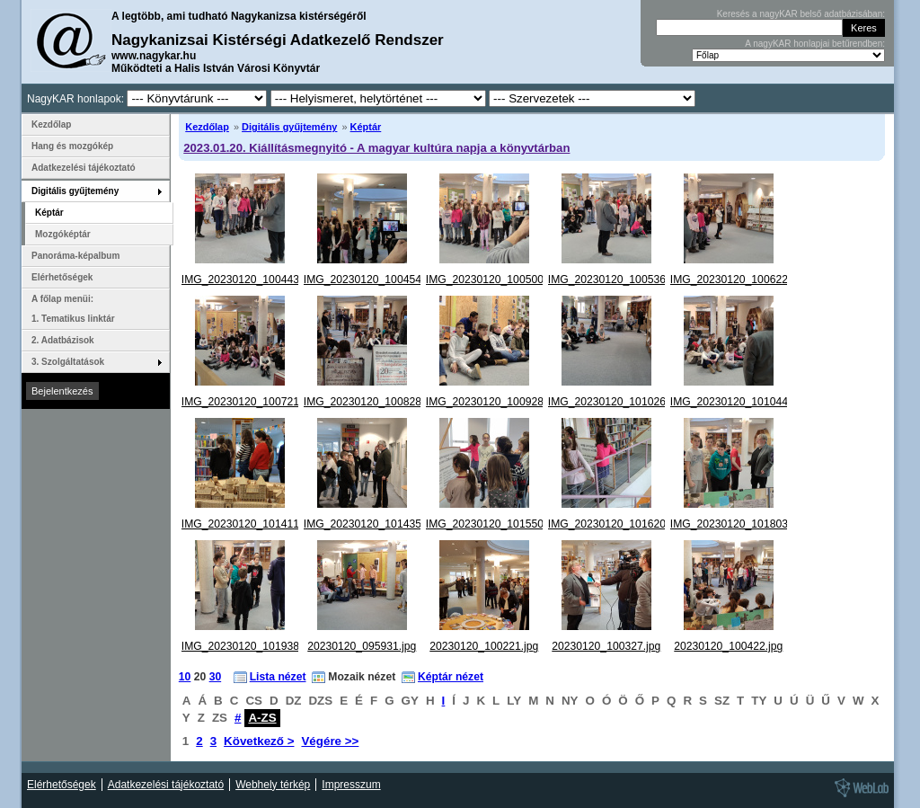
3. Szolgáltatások (67, 362)
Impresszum (351, 784)
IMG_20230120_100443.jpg (249, 279)
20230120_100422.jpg (728, 646)
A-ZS (262, 717)
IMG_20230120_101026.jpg (616, 401)
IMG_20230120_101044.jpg (738, 401)
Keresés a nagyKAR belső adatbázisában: (801, 14)
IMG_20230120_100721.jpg (249, 401)
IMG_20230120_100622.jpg (738, 279)
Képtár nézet (450, 676)
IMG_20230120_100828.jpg (371, 401)
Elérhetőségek (62, 277)
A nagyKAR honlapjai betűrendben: (815, 44)
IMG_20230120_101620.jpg (616, 524)
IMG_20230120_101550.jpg (494, 524)
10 (185, 676)
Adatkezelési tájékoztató (83, 168)
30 (215, 676)
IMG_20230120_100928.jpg (494, 401)
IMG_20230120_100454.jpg (371, 279)
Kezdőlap (207, 126)
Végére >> (329, 741)
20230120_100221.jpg (483, 646)
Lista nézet (278, 676)
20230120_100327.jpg (606, 646)
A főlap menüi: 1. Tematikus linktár (73, 309)
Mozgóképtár (63, 234)
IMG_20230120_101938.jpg (249, 646)
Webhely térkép (272, 784)
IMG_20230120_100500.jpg (494, 279)
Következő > (259, 741)
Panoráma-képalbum (75, 256)
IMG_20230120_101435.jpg (371, 524)
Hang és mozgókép (72, 146)
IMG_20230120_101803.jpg (738, 524)
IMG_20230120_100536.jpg (616, 279)
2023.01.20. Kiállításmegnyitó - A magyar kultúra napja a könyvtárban (376, 148)
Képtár (366, 126)
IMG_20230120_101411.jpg (249, 524)
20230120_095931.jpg (361, 646)
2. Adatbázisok (62, 340)
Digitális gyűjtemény (289, 126)
